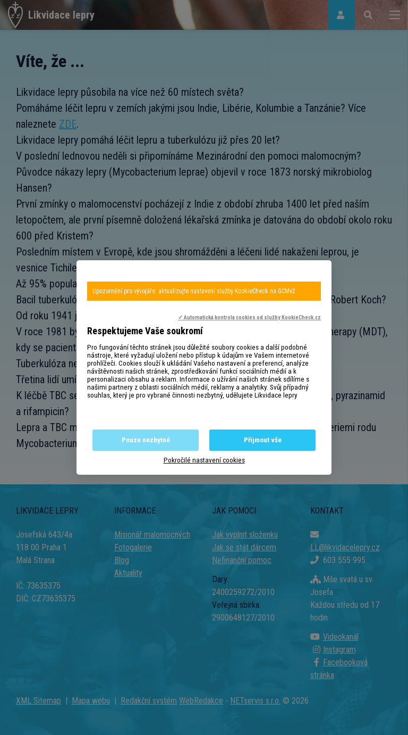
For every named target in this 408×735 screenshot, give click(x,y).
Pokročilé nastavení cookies (204, 460)
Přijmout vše (263, 440)
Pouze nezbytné (146, 440)
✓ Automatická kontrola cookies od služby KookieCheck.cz (249, 317)
